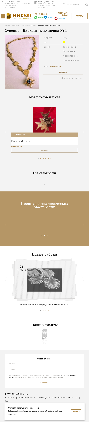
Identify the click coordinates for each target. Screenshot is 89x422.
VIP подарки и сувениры (29, 25)
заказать (63, 72)
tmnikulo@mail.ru (73, 4)
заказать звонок (79, 16)
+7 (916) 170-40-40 (41, 14)
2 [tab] (40, 158)
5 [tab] (48, 158)
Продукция (15, 25)
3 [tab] (43, 158)
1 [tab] (40, 310)
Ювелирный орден (20, 141)
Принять (76, 411)
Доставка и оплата (71, 78)
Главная (7, 25)
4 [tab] (45, 158)
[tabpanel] (44, 130)
